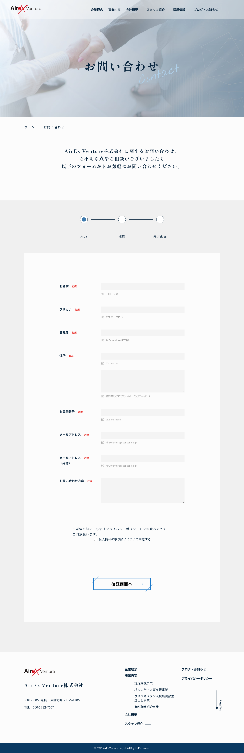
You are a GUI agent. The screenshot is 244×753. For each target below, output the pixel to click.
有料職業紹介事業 (146, 706)
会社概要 (131, 714)
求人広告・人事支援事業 (151, 689)
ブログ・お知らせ (194, 669)
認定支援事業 (143, 683)
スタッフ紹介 (134, 723)
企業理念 (131, 669)
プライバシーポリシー (123, 529)
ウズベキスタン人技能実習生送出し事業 (154, 698)
